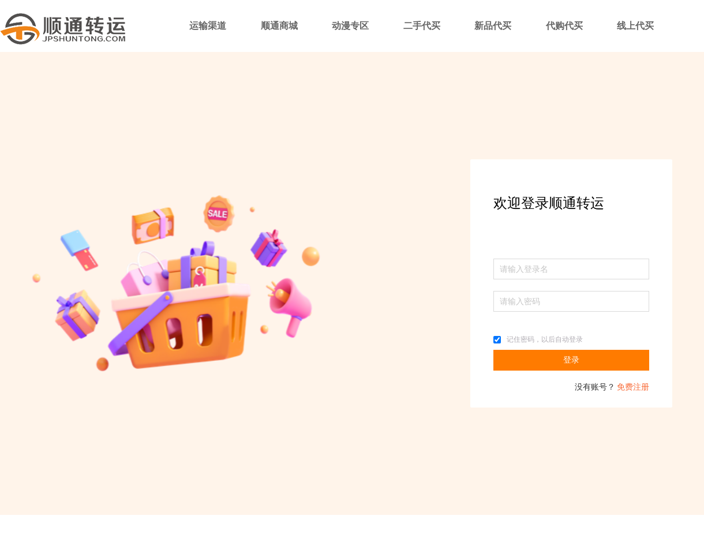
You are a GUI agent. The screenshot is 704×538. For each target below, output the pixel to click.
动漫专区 (350, 26)
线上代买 (635, 26)
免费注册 (633, 387)
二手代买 (421, 26)
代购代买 (564, 26)
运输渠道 (207, 26)
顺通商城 (279, 26)
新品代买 (492, 26)
